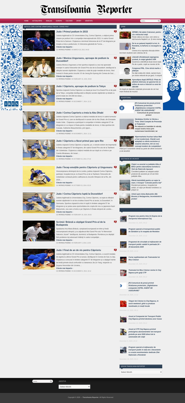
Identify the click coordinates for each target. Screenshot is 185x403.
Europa (59, 21)
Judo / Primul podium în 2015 (72, 31)
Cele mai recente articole (132, 210)
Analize (49, 21)
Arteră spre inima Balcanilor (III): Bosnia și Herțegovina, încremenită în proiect (146, 196)
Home (26, 21)
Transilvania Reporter (91, 397)
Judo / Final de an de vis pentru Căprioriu (78, 250)
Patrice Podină (65, 49)
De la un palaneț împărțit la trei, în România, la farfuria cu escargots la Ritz (146, 45)
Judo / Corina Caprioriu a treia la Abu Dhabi (79, 113)
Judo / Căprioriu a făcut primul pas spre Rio (80, 141)
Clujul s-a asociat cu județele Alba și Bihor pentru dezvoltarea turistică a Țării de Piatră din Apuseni (146, 166)
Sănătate (89, 21)
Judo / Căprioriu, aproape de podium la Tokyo (81, 86)
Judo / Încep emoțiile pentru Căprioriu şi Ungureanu (84, 167)
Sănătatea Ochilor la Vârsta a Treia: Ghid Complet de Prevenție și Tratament (148, 121)
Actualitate (37, 21)
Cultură (69, 21)
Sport (78, 21)
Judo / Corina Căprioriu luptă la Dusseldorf (79, 194)
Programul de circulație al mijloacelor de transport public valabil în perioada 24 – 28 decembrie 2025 (145, 244)
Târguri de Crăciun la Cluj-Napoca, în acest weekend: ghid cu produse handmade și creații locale (144, 303)
